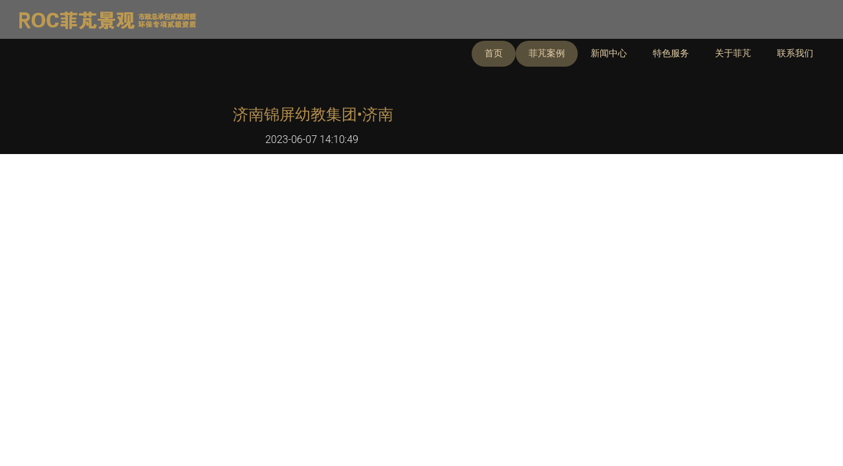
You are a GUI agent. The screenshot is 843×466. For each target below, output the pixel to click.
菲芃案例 (547, 53)
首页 (494, 53)
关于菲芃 (733, 53)
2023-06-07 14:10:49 (311, 139)
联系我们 (795, 53)
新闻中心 (609, 53)
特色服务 (671, 53)
